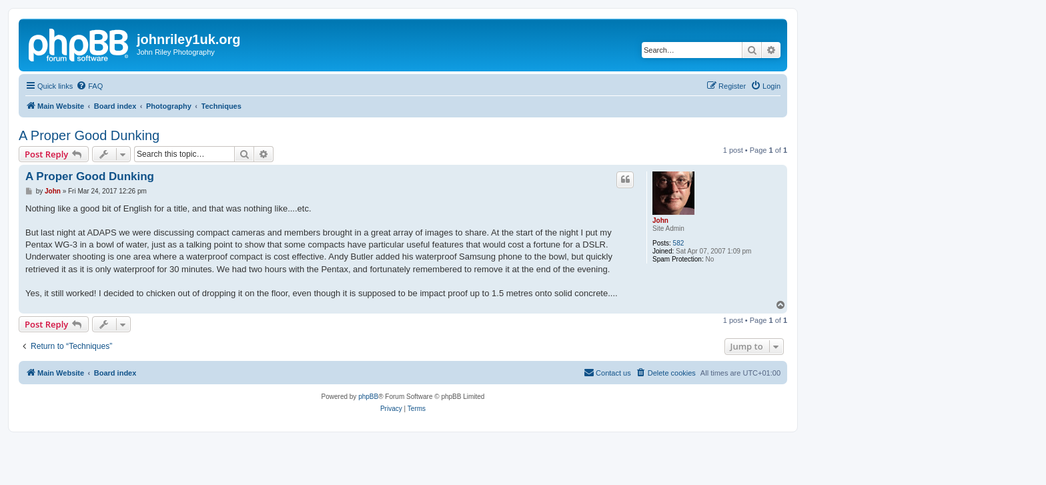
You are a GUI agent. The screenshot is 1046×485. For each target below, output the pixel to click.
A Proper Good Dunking (89, 135)
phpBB (368, 396)
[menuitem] (89, 86)
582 (678, 243)
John (660, 220)
